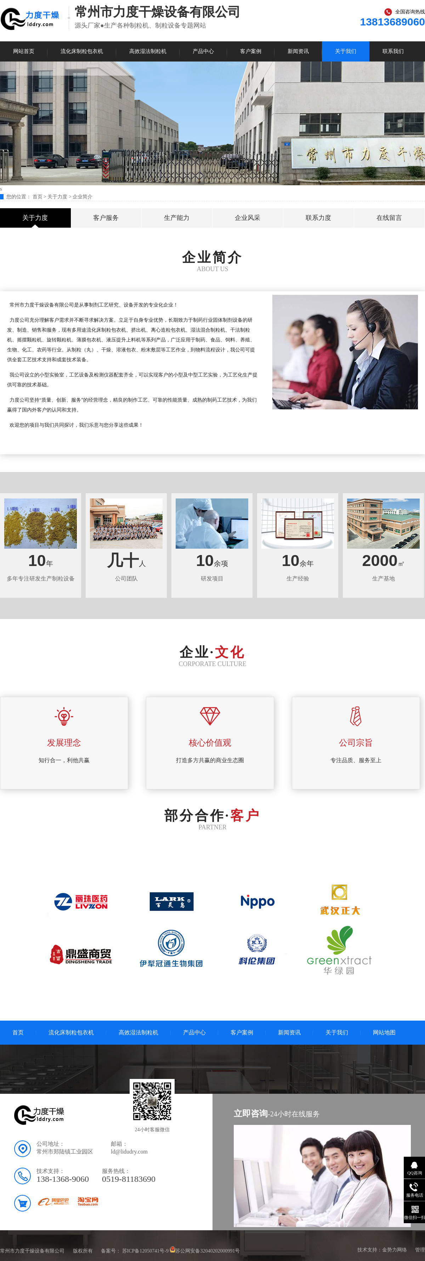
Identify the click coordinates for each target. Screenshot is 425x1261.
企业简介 (82, 196)
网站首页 (23, 51)
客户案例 (250, 51)
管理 (420, 1250)
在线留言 (389, 217)
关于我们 (345, 51)
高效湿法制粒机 (147, 51)
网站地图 (384, 1032)
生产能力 (176, 217)
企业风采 (247, 217)
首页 (38, 196)
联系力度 (318, 217)
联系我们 (393, 51)
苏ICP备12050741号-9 (145, 1251)
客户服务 (106, 217)
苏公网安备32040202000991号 (207, 1251)
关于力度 (57, 196)
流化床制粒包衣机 (82, 51)
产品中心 (203, 51)
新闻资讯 (298, 51)
